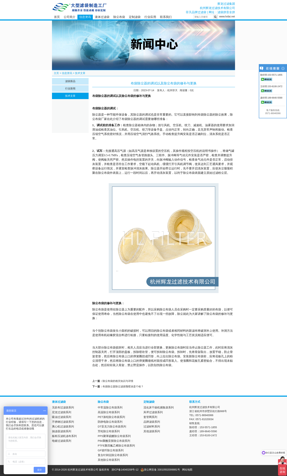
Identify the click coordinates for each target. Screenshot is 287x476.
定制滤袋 (135, 16)
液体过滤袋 (102, 16)
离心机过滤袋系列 (63, 426)
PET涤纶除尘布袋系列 (111, 416)
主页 (56, 73)
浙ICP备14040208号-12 (125, 469)
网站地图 (187, 469)
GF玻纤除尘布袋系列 (111, 450)
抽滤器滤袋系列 (61, 431)
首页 (57, 16)
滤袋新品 (70, 81)
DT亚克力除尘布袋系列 (112, 426)
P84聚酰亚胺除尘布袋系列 (114, 440)
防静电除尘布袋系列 (110, 421)
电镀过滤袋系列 (61, 440)
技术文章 (80, 73)
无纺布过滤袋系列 (63, 407)
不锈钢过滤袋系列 (63, 421)
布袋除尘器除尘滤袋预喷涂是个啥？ (123, 386)
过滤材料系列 (152, 426)
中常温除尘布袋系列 (110, 407)
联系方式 (194, 401)
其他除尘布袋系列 (109, 459)
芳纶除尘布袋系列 (109, 431)
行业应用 (150, 16)
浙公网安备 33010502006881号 (160, 469)
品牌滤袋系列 (152, 421)
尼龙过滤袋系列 (61, 412)
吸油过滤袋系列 (61, 416)
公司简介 (69, 16)
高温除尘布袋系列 (109, 412)
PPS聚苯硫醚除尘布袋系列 (114, 436)
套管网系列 (150, 416)
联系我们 (166, 16)
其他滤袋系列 (152, 431)
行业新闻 (70, 88)
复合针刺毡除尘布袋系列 (113, 455)
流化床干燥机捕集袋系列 (159, 407)
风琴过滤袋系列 (153, 412)
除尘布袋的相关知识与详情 (117, 380)
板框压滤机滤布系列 (64, 436)
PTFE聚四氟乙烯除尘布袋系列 (116, 445)
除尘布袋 (119, 16)
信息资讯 (85, 16)
